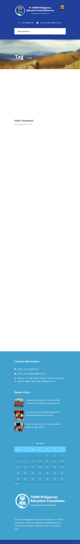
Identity (25, 124)
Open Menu (62, 6)
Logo (30, 124)
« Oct (16, 483)
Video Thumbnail (23, 120)
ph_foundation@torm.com (51, 22)
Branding (17, 124)
